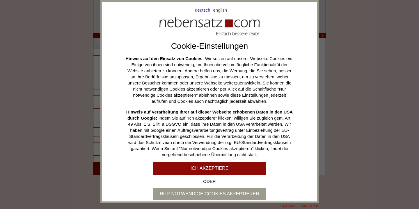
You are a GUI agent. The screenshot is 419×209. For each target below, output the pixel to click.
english (220, 10)
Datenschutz (310, 206)
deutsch (202, 10)
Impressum (287, 206)
